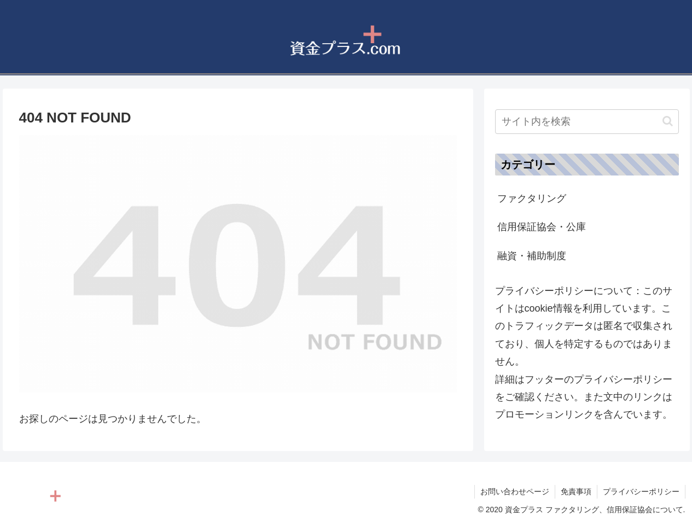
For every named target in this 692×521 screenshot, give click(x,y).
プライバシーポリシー (641, 491)
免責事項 (576, 491)
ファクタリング (531, 198)
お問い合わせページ (514, 491)
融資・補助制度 (531, 255)
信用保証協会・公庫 (541, 226)
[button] (667, 121)
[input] (587, 121)
